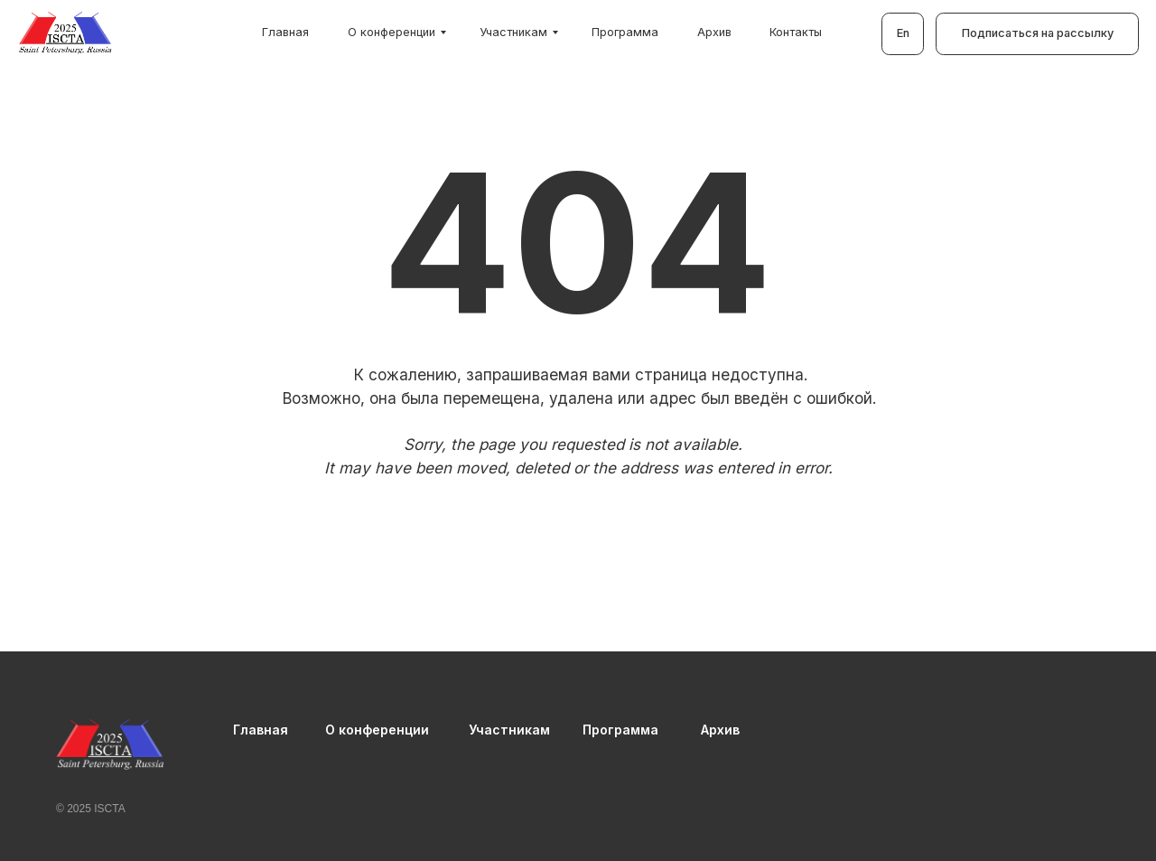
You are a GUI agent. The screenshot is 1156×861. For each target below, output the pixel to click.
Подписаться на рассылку (1038, 33)
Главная (285, 32)
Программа (625, 32)
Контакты (795, 32)
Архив (714, 32)
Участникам (513, 32)
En (903, 33)
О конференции (391, 32)
